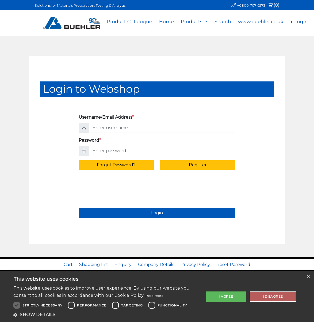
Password (90, 140)
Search (223, 22)
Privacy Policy (195, 264)
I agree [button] (226, 296)
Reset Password (233, 264)
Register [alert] (198, 164)
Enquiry (123, 264)
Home (166, 22)
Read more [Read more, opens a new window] (154, 296)
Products (192, 22)
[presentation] (119, 184)
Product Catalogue (129, 22)
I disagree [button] (273, 296)
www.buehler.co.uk (261, 22)
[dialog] (157, 296)
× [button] (308, 277)
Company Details (156, 264)
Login (300, 22)
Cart (68, 264)
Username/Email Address (106, 117)
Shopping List (93, 264)
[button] (105, 315)
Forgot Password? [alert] (116, 164)
